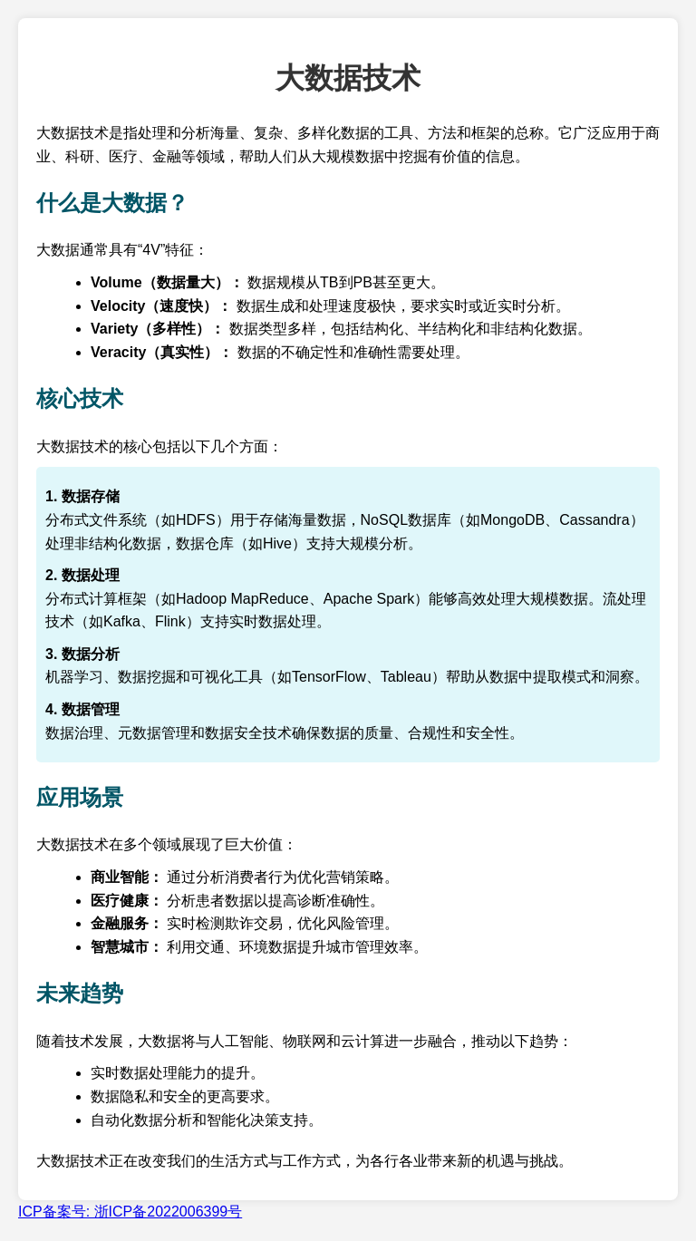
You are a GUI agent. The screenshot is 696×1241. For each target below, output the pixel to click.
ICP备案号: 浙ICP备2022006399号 (130, 1211)
